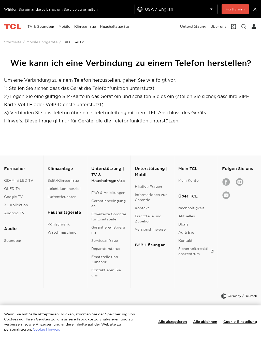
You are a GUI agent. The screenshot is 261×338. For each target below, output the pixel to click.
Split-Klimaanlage (63, 180)
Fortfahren (235, 9)
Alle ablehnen (205, 321)
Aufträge (186, 232)
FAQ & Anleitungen (108, 192)
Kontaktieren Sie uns (106, 272)
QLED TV (12, 188)
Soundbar (12, 240)
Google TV (13, 196)
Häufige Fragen (148, 186)
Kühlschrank (59, 224)
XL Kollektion (16, 205)
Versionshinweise (150, 229)
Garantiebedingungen (108, 203)
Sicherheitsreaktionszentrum (195, 251)
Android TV (14, 213)
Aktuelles (186, 216)
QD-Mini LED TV (18, 180)
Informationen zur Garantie (151, 197)
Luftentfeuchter (62, 196)
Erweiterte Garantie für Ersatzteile (108, 216)
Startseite (12, 42)
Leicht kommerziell (64, 188)
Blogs (183, 224)
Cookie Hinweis (46, 329)
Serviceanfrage (104, 240)
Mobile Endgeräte (41, 42)
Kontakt (142, 208)
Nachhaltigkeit (191, 208)
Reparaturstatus (105, 248)
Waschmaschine (62, 232)
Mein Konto (188, 180)
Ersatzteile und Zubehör (104, 259)
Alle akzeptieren (172, 321)
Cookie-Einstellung (240, 321)
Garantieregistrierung (108, 230)
